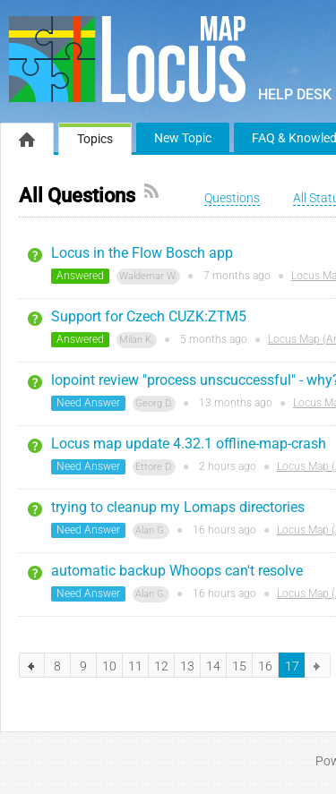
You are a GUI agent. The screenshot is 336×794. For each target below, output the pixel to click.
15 (239, 666)
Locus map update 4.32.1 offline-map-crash (188, 443)
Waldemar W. (148, 276)
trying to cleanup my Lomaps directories (178, 507)
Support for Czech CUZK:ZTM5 (148, 316)
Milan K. (136, 340)
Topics (95, 139)
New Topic (182, 138)
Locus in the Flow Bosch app (142, 252)
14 (213, 666)
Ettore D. (154, 467)
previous (32, 665)
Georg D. (154, 403)
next (318, 665)
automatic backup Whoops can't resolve (177, 570)
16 (265, 666)
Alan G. (151, 530)
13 (187, 666)
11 (135, 666)
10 (109, 666)
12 (161, 666)
